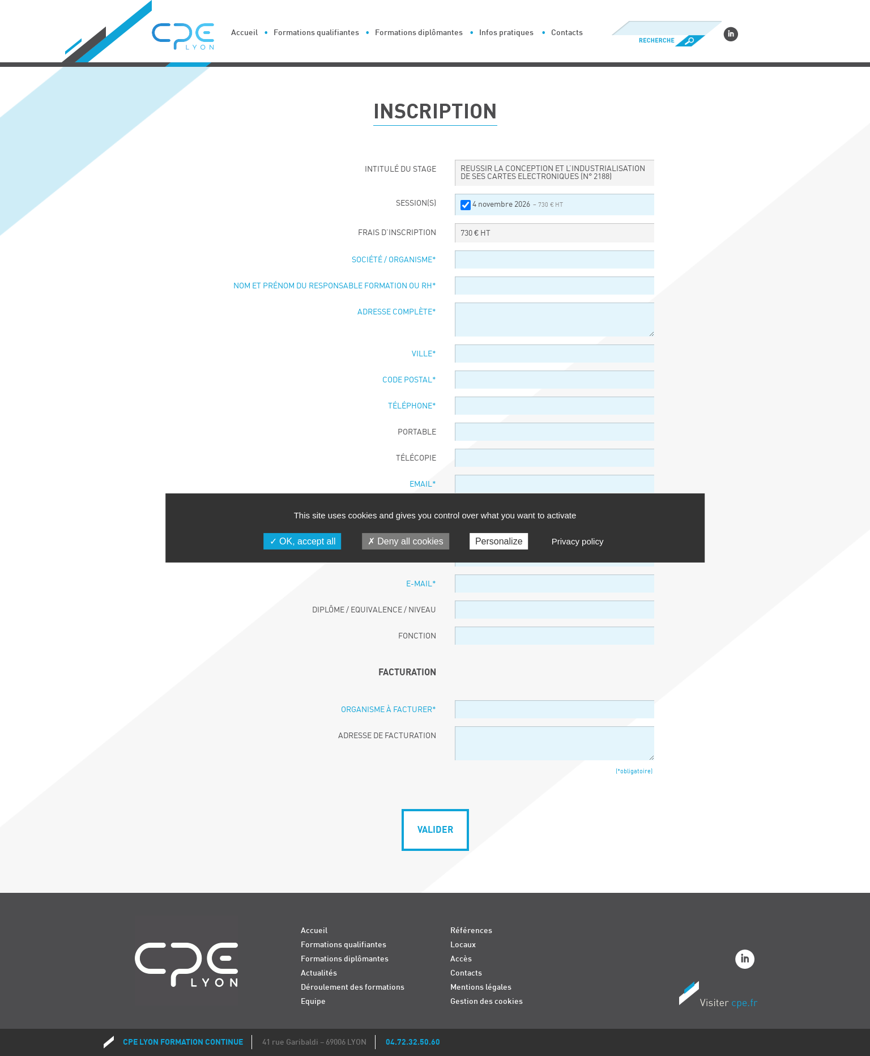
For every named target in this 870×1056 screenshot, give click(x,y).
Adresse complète (396, 312)
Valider (435, 830)
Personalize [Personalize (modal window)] (499, 541)
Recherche (666, 40)
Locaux (463, 944)
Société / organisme (394, 260)
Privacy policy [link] (578, 541)
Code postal (409, 380)
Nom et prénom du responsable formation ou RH (334, 286)
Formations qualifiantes (316, 32)
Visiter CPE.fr (718, 996)
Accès (461, 959)
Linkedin (730, 34)
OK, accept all (303, 541)
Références (471, 930)
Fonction (417, 636)
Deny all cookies (405, 541)
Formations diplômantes (419, 32)
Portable (417, 432)
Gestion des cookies (486, 1001)
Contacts (567, 32)
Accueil (244, 32)
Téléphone (412, 406)
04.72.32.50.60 (413, 1042)
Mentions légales (480, 987)
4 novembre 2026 (517, 204)
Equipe (313, 1001)
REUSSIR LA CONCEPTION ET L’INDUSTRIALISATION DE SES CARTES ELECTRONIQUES (552, 173)
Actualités (319, 973)
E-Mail (421, 584)
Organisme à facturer (388, 710)
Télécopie (416, 458)
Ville (424, 354)
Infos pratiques (506, 32)
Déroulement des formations (352, 987)
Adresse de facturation (387, 736)
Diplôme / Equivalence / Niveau (374, 610)
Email (423, 484)
